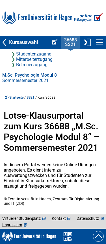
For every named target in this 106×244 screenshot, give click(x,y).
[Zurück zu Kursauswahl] (24, 42)
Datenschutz (88, 218)
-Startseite (14, 97)
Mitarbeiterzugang (34, 59)
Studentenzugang (33, 54)
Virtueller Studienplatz (21, 218)
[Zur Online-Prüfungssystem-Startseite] (88, 17)
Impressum (12, 225)
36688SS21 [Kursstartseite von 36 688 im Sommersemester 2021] (70, 42)
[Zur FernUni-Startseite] (37, 17)
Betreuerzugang (31, 64)
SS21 (30, 97)
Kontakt (59, 218)
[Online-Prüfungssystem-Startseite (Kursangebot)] (53, 42)
